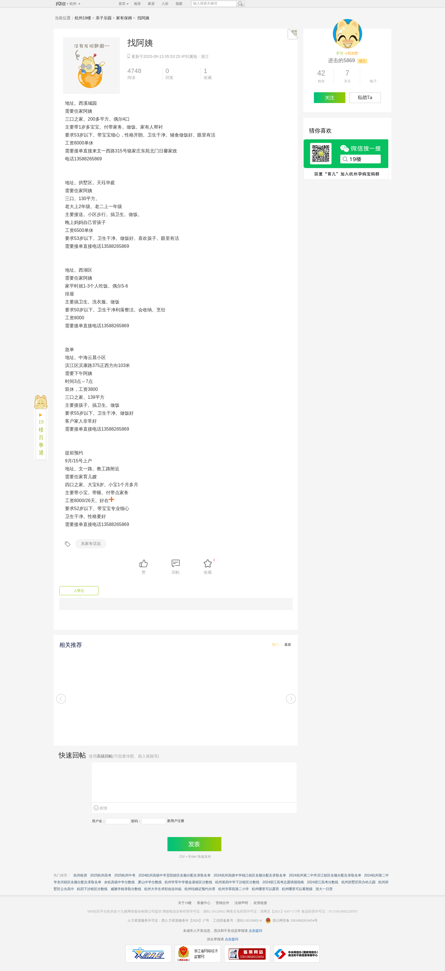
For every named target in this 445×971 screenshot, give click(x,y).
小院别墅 (351, 53)
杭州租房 (80, 875)
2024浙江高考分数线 (323, 882)
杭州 (73, 4)
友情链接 (260, 903)
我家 (179, 4)
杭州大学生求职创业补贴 (163, 889)
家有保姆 (124, 18)
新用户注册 (175, 821)
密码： (136, 821)
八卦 (165, 4)
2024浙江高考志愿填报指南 (283, 882)
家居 (151, 4)
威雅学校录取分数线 (126, 889)
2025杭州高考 (101, 875)
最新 (287, 645)
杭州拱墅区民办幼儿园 (358, 882)
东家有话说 (91, 543)
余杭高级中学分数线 (119, 882)
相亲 (137, 4)
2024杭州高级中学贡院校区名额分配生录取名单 (174, 875)
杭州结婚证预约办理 (199, 889)
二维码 (293, 34)
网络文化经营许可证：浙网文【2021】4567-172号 (263, 911)
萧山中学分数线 (150, 882)
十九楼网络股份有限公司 (136, 911)
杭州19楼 (83, 18)
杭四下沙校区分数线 (92, 889)
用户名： (99, 821)
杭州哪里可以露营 (265, 889)
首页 (122, 4)
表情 (103, 808)
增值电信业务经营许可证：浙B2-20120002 (193, 911)
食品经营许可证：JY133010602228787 (329, 911)
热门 (275, 645)
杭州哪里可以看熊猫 (297, 889)
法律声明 (241, 903)
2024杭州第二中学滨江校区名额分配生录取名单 (325, 875)
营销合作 (222, 903)
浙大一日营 (324, 889)
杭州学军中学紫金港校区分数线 (188, 882)
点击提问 (255, 931)
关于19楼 (185, 903)
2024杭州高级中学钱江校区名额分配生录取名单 (250, 875)
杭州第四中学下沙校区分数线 (237, 882)
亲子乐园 (104, 18)
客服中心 (204, 903)
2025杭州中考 (125, 875)
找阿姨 (143, 18)
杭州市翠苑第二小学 (233, 889)
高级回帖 (105, 756)
